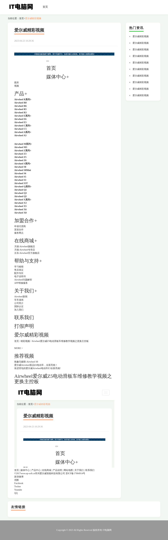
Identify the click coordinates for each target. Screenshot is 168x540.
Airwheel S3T (21, 183)
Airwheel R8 (20, 103)
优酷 (16, 480)
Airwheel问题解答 (23, 280)
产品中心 (36, 470)
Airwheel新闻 (20, 296)
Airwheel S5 (20, 177)
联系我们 (24, 317)
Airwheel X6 (20, 209)
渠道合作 (18, 229)
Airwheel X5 (20, 206)
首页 (45, 6)
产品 (19, 93)
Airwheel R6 (20, 106)
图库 (16, 82)
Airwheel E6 (20, 119)
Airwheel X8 (20, 213)
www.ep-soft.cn (28, 473)
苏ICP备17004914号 (75, 473)
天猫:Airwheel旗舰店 (24, 246)
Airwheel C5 (20, 129)
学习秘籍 (18, 266)
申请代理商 (20, 226)
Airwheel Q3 (20, 193)
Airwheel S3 (20, 180)
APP (16, 283)
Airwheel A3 (20, 135)
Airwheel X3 (20, 203)
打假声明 (24, 326)
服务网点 (18, 233)
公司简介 (18, 303)
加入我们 (18, 309)
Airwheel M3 (20, 147)
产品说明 (57, 470)
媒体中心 (25, 470)
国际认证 (18, 306)
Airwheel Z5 (20, 157)
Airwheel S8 (20, 167)
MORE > (18, 348)
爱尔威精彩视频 (33, 18)
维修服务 (23, 283)
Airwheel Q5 (20, 196)
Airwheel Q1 (20, 190)
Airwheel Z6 (20, 160)
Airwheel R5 (20, 109)
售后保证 (18, 270)
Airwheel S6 (20, 173)
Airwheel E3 (20, 122)
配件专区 (18, 273)
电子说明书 (20, 276)
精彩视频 (25, 341)
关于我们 (79, 470)
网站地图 (68, 470)
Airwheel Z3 (20, 154)
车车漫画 (18, 300)
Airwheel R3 (20, 112)
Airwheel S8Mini (22, 170)
